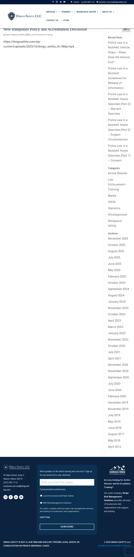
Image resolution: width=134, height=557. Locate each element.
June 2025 (114, 263)
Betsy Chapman (12, 35)
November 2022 (118, 339)
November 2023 (118, 308)
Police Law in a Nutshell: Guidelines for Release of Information (118, 78)
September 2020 (118, 377)
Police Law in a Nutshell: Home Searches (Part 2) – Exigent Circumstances (119, 129)
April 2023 (114, 320)
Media (112, 195)
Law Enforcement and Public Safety (58, 496)
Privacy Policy (122, 546)
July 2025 (114, 257)
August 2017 (116, 434)
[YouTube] (64, 2)
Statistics (114, 208)
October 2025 (116, 245)
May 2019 (114, 421)
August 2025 (116, 251)
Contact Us (52, 20)
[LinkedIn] (61, 2)
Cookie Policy (105, 546)
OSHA (112, 202)
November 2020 (118, 371)
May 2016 (114, 440)
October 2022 (116, 345)
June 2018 (114, 427)
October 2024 (116, 282)
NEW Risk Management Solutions (57, 503)
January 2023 (116, 333)
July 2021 (114, 352)
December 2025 (118, 238)
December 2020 (118, 364)
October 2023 (116, 314)
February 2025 (117, 276)
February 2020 (117, 396)
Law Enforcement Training (41, 35)
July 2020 (114, 383)
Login (66, 20)
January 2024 (116, 301)
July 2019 (114, 415)
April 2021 (114, 358)
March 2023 (115, 327)
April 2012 (114, 446)
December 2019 (118, 402)
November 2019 (118, 409)
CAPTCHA (45, 517)
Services (50, 12)
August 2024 (116, 295)
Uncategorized (117, 214)
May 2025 (114, 270)
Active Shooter (117, 173)
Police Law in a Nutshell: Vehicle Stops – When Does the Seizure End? (119, 52)
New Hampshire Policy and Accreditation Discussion (45, 29)
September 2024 (118, 289)
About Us (107, 12)
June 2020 (114, 390)
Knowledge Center (86, 12)
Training (65, 12)
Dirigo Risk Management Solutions (116, 497)
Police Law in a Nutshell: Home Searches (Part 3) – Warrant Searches (119, 104)
